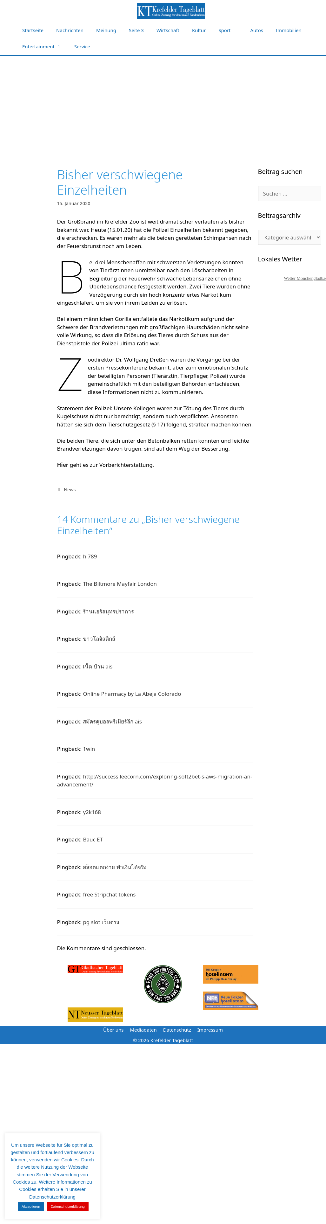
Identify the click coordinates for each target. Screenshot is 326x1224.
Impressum (210, 1030)
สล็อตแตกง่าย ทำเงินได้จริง (114, 867)
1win (89, 748)
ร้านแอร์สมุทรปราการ (108, 611)
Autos (256, 30)
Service (82, 46)
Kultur (199, 30)
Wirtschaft (167, 30)
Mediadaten (143, 1030)
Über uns (113, 1030)
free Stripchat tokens (109, 894)
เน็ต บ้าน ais (97, 666)
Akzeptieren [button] (31, 1206)
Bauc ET (93, 839)
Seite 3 (136, 30)
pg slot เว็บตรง (101, 922)
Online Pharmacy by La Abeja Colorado (132, 693)
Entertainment (45, 46)
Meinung (106, 30)
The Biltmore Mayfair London (120, 583)
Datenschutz (177, 1030)
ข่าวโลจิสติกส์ (99, 638)
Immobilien (289, 30)
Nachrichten (69, 30)
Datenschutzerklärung (68, 1206)
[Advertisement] (163, 103)
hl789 (90, 556)
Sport (231, 30)
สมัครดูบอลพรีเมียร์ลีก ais (112, 721)
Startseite (32, 30)
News (70, 490)
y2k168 (92, 812)
